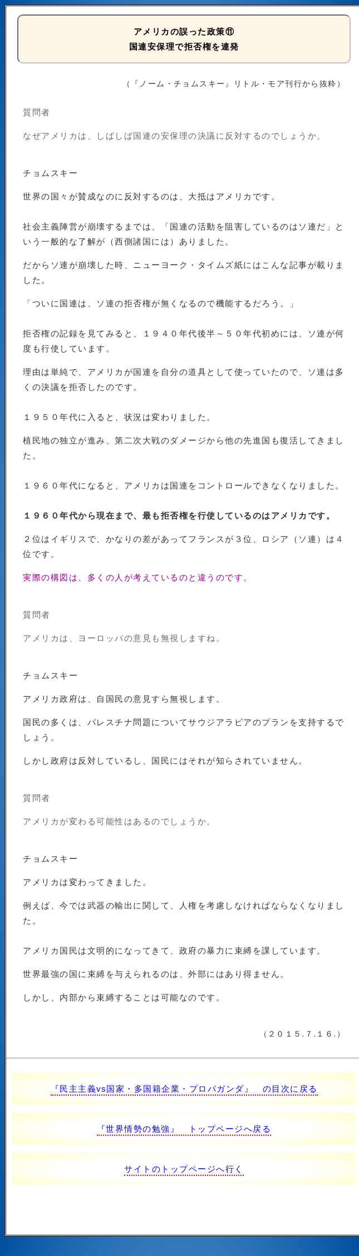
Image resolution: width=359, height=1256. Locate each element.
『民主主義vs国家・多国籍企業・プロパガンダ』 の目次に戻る (184, 1088)
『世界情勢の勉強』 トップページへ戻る (184, 1128)
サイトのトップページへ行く (184, 1169)
